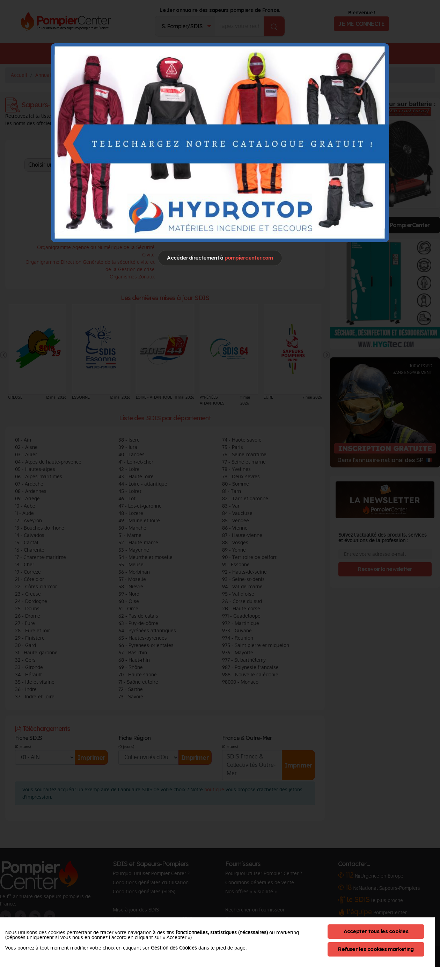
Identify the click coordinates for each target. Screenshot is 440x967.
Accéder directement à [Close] (220, 257)
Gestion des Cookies (174, 947)
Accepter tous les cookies (376, 931)
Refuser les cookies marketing (375, 949)
